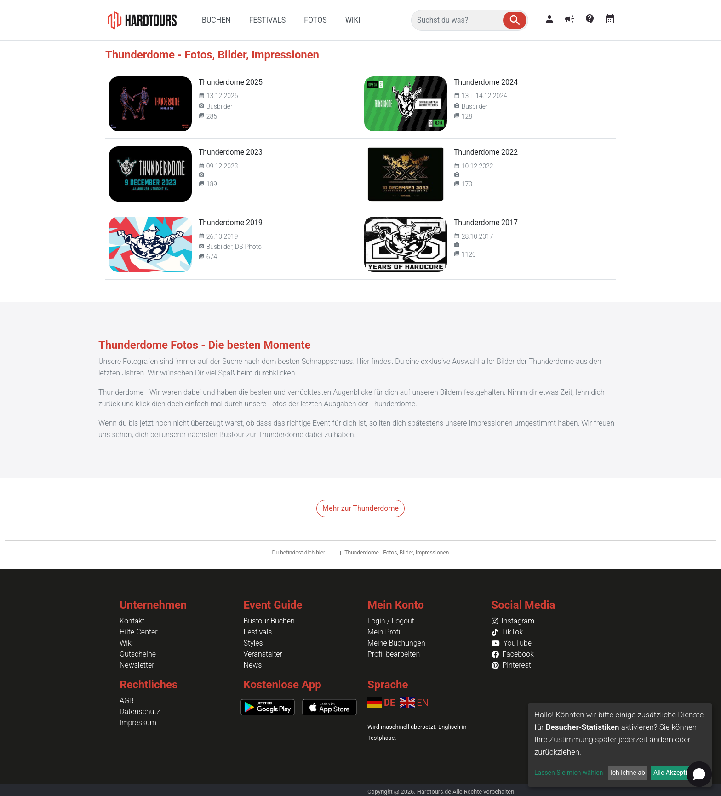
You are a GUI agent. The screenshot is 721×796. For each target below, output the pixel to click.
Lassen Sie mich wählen (568, 772)
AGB (127, 700)
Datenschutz (140, 711)
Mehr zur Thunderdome (360, 508)
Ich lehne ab (628, 772)
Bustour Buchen (269, 621)
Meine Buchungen (396, 643)
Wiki (126, 643)
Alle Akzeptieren (676, 772)
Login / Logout (390, 621)
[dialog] (620, 745)
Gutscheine (138, 654)
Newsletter (137, 665)
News (253, 665)
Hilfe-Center (139, 632)
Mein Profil (384, 632)
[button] (514, 20)
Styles (253, 643)
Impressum (138, 722)
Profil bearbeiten (393, 654)
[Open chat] (699, 774)
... (334, 552)
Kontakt (132, 621)
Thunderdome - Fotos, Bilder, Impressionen (396, 552)
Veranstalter (263, 654)
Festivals (258, 632)
